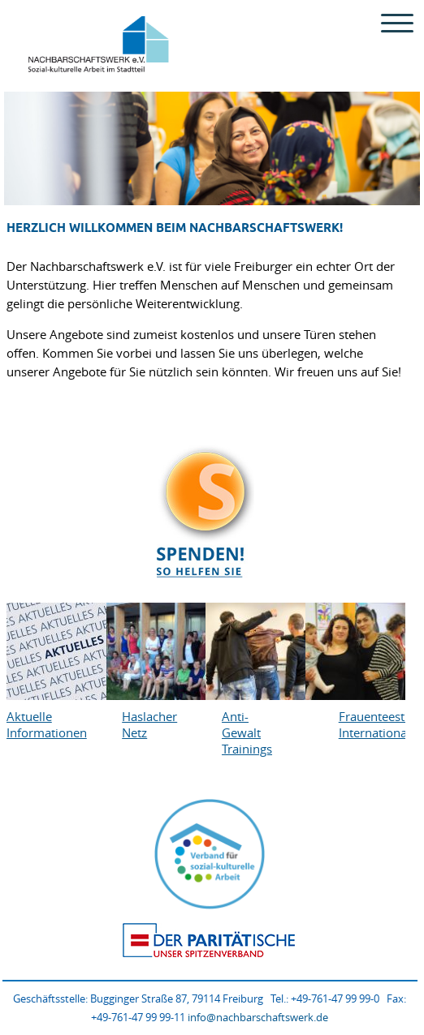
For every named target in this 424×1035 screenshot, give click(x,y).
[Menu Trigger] (397, 22)
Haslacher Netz (146, 724)
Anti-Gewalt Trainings (246, 732)
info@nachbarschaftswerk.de (258, 1017)
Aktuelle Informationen (31, 724)
